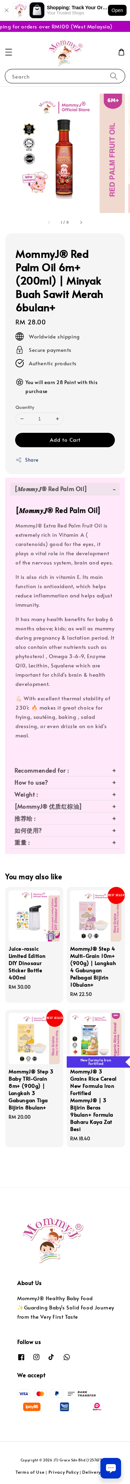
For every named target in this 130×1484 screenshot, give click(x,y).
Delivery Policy (98, 1472)
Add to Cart (65, 439)
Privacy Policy (63, 1472)
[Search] (114, 76)
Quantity (24, 407)
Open (117, 10)
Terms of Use (29, 1472)
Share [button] (27, 459)
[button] (8, 52)
